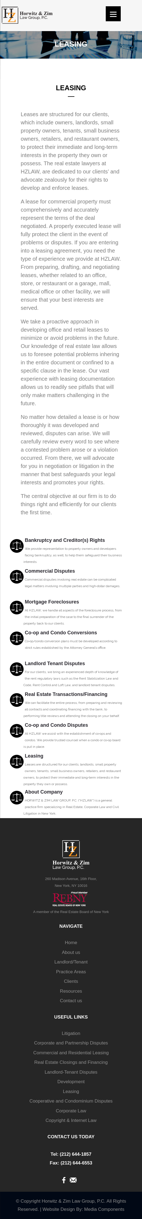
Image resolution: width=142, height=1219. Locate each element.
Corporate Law (71, 1110)
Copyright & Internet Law (71, 1120)
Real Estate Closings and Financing (71, 1062)
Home (71, 942)
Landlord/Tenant (71, 962)
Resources (71, 991)
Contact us (71, 1000)
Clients (71, 981)
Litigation (71, 1033)
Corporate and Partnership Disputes (71, 1043)
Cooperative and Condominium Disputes (71, 1101)
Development (70, 1081)
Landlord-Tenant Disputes (71, 1072)
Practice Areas (71, 971)
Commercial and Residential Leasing (71, 1052)
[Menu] (113, 13)
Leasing (71, 1091)
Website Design (59, 1209)
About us (71, 952)
